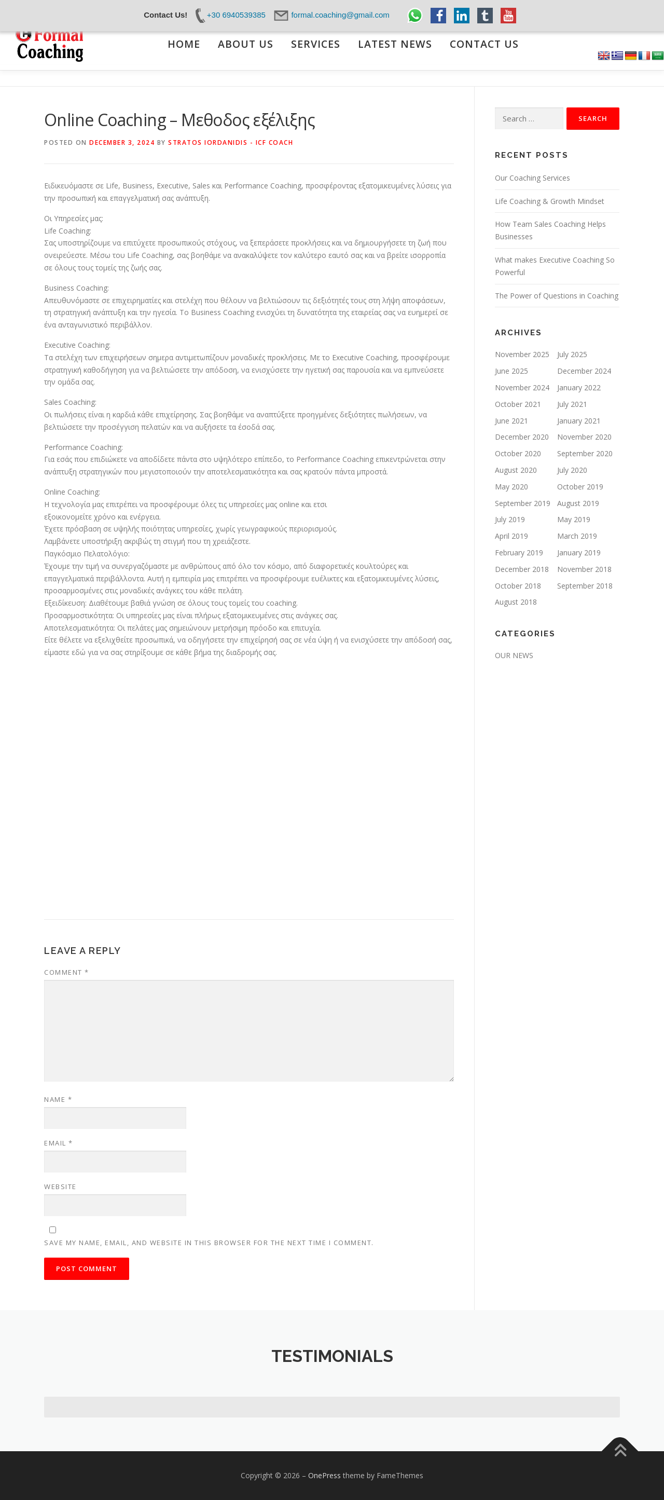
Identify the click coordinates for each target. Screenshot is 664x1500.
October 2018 (518, 586)
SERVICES (315, 44)
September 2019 (522, 503)
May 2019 (573, 519)
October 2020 (518, 453)
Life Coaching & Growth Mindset (549, 201)
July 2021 (572, 404)
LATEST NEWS (395, 44)
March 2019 (577, 536)
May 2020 (511, 487)
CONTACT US (484, 44)
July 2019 (510, 519)
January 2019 (579, 552)
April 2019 (511, 536)
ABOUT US (245, 44)
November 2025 (522, 354)
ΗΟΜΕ (184, 44)
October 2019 (580, 487)
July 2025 (572, 354)
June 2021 (511, 421)
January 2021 (579, 421)
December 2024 (584, 371)
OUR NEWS (514, 655)
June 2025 (511, 371)
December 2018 (522, 569)
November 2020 (584, 437)
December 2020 (522, 437)
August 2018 (516, 602)
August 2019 (578, 503)
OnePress (324, 1475)
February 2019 (519, 552)
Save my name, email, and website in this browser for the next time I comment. (209, 1242)
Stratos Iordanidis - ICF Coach (230, 142)
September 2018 (585, 586)
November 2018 (584, 569)
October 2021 (518, 404)
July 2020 (572, 470)
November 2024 (522, 387)
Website (60, 1186)
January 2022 (579, 387)
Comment (66, 972)
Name (58, 1099)
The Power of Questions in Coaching (556, 296)
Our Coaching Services (532, 178)
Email (58, 1143)
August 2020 (516, 470)
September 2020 (585, 453)
